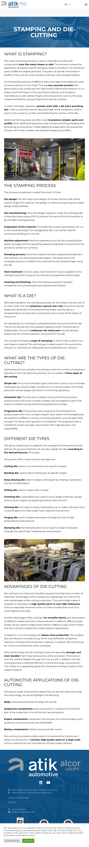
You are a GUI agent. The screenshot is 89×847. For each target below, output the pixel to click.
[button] (86, 4)
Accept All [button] (28, 841)
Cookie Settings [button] (12, 841)
